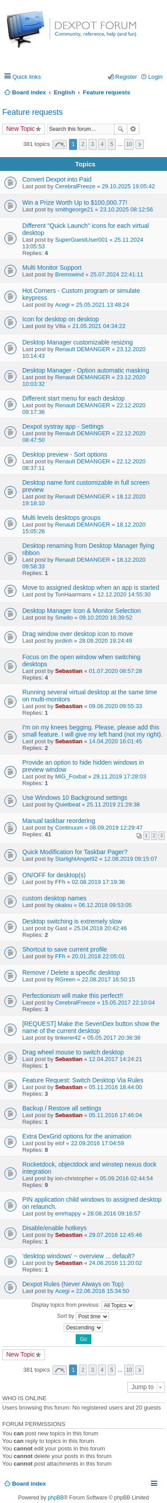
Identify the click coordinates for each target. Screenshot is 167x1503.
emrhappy (68, 1213)
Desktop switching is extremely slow (72, 921)
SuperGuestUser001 (81, 239)
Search (120, 129)
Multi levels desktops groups (61, 517)
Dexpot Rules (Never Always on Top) (73, 1284)
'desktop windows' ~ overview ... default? (78, 1256)
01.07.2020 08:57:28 (115, 671)
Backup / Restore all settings (61, 1108)
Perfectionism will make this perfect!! (72, 995)
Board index (29, 1483)
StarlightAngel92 (76, 858)
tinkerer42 (68, 1037)
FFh (60, 882)
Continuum (69, 827)
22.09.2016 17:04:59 (97, 1143)
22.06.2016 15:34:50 (102, 1291)
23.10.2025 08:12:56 (126, 209)
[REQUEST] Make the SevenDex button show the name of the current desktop (90, 1027)
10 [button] (129, 144)
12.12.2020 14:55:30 (124, 594)
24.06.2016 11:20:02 (115, 1263)
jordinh (64, 640)
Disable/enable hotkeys (54, 1228)
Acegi (62, 304)
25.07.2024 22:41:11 (116, 274)
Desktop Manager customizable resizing (77, 342)
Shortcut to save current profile (64, 949)
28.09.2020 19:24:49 (105, 640)
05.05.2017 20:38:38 (113, 1037)
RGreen (65, 979)
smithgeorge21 (74, 209)
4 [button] (102, 144)
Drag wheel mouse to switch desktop (73, 1052)
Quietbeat (67, 804)
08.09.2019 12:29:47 (116, 827)
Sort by (83, 1316)
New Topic (20, 128)
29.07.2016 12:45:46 (115, 1235)
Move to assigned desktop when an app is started (90, 587)
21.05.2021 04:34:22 (99, 326)
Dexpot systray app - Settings (63, 426)
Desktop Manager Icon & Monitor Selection (81, 610)
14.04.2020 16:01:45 (115, 741)
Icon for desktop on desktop (60, 319)
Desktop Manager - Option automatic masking (85, 370)
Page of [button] (60, 144)
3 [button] (92, 144)
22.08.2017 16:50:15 (108, 979)
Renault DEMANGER (82, 349)
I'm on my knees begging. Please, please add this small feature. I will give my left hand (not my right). (92, 731)
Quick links (26, 76)
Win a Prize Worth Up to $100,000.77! (74, 202)
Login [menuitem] (155, 76)
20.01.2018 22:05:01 (98, 956)
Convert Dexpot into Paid (57, 179)
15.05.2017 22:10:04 (128, 1002)
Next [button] (139, 144)
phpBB (56, 1498)
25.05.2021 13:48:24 (102, 304)
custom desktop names (54, 898)
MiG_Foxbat (71, 776)
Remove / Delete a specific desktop (71, 972)
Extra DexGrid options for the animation (76, 1136)
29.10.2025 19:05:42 (128, 186)
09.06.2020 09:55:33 (115, 706)
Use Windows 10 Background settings (74, 797)
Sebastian (68, 671)
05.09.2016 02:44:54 (126, 1178)
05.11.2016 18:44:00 (115, 1087)
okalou (63, 905)
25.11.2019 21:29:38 (113, 804)
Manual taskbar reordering (58, 820)
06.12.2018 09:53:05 (105, 905)
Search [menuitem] (159, 92)
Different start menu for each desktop (73, 398)
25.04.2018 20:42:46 (100, 928)
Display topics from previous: (83, 1305)
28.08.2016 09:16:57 (113, 1213)
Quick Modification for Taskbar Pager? (74, 851)
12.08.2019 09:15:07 (130, 858)
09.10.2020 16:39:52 (105, 617)
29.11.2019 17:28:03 (119, 776)
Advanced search (133, 129)
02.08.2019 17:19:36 (98, 882)
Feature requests (32, 112)
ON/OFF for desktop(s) (54, 875)
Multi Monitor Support (51, 267)
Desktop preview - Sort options (64, 454)
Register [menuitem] (126, 76)
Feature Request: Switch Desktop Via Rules (82, 1080)
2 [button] (83, 144)
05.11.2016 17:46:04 (115, 1115)
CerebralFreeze (75, 186)
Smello (64, 617)
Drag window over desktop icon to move (77, 633)
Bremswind (69, 274)
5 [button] (112, 144)
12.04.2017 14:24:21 (115, 1059)
